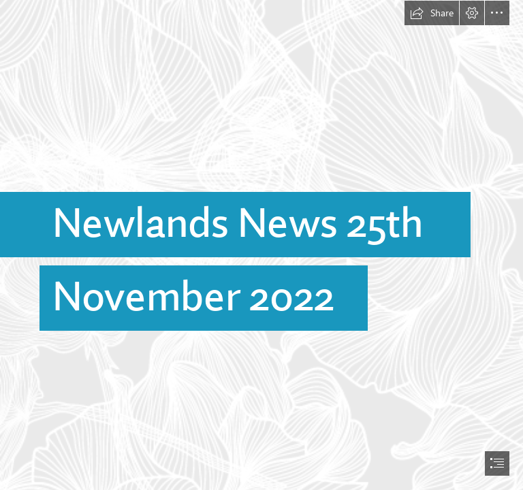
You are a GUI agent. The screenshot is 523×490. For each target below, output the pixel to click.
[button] (432, 13)
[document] (261, 245)
